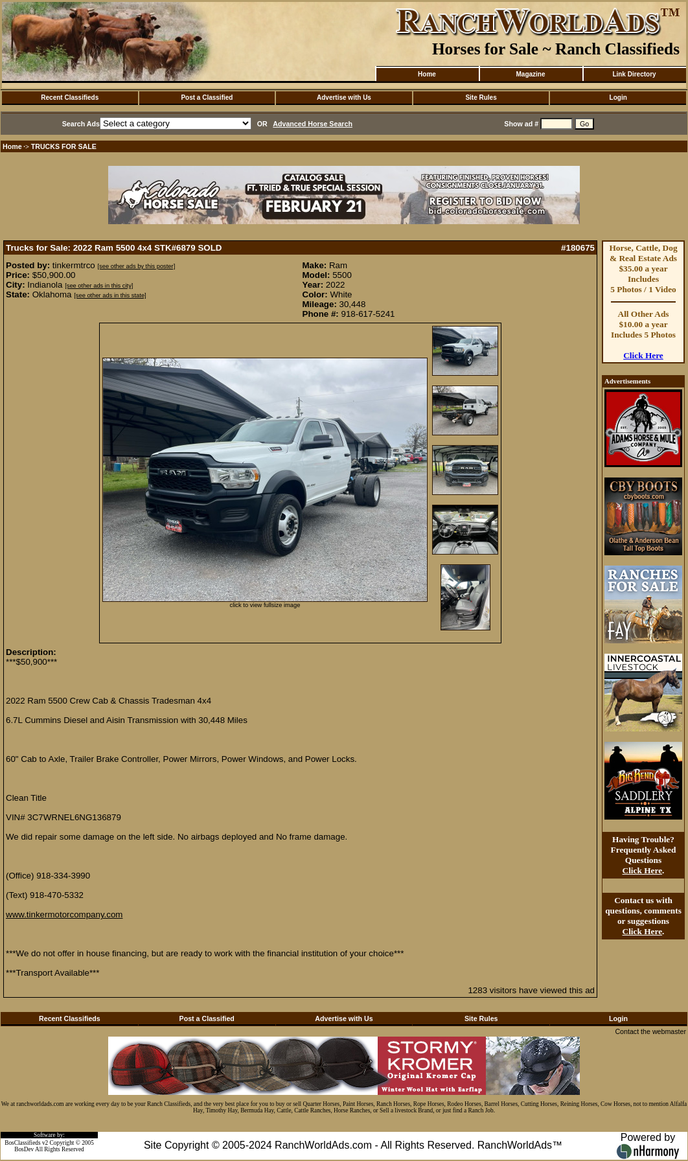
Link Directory (634, 74)
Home (427, 74)
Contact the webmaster (650, 1031)
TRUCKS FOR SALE (64, 146)
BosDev (24, 1149)
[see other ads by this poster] (136, 266)
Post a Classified (207, 97)
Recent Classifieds (69, 97)
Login (618, 97)
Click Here (643, 355)
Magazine (530, 74)
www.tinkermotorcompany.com (64, 914)
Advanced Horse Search (312, 124)
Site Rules (480, 97)
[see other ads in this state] (110, 295)
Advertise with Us (344, 97)
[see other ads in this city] (99, 285)
